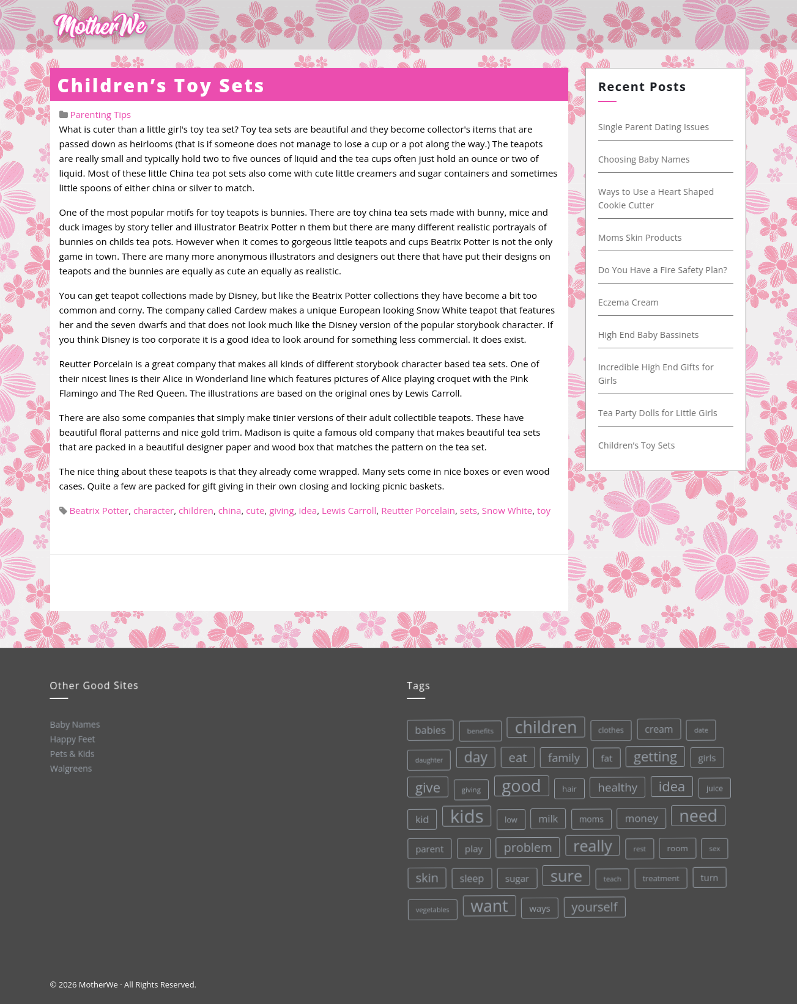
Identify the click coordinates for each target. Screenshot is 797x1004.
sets (468, 510)
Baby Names (74, 723)
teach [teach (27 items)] (611, 876)
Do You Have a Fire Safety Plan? (664, 270)
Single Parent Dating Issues (655, 127)
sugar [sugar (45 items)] (516, 876)
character (153, 510)
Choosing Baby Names (646, 159)
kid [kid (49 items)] (420, 819)
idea (307, 510)
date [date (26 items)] (698, 725)
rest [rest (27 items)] (638, 844)
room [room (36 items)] (676, 844)
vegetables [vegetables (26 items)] (432, 909)
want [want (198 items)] (489, 904)
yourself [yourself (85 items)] (594, 903)
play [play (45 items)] (472, 847)
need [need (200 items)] (696, 812)
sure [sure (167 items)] (565, 873)
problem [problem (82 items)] (526, 845)
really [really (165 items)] (590, 842)
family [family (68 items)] (561, 755)
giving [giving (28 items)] (469, 788)
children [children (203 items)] (542, 725)
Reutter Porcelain (418, 510)
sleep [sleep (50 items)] (471, 877)
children (196, 510)
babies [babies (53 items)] (427, 729)
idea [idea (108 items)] (669, 782)
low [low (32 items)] (509, 817)
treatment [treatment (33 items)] (660, 874)
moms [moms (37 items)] (589, 816)
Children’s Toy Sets (161, 85)
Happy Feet (71, 738)
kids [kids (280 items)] (464, 815)
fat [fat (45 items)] (604, 755)
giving (281, 510)
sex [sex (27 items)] (713, 843)
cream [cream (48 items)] (656, 725)
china (230, 510)
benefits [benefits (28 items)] (477, 730)
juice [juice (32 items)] (712, 784)
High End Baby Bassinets (650, 334)
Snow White (507, 510)
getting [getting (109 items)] (652, 752)
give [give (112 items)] (426, 786)
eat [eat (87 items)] (515, 755)
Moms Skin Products (642, 237)
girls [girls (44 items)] (704, 753)
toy (543, 510)
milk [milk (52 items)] (546, 817)
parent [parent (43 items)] (428, 848)
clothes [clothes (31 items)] (608, 727)
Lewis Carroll (349, 510)
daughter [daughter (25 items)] (426, 759)
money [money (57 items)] (639, 814)
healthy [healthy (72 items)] (615, 784)
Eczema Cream (630, 302)
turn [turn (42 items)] (708, 873)
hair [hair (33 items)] (567, 785)
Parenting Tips (100, 114)
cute (255, 510)
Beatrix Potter (98, 510)
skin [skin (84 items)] (426, 877)
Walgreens (71, 767)
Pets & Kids (71, 753)
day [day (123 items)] (473, 756)
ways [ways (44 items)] (539, 906)
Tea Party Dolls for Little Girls (659, 413)
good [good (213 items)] (519, 784)
